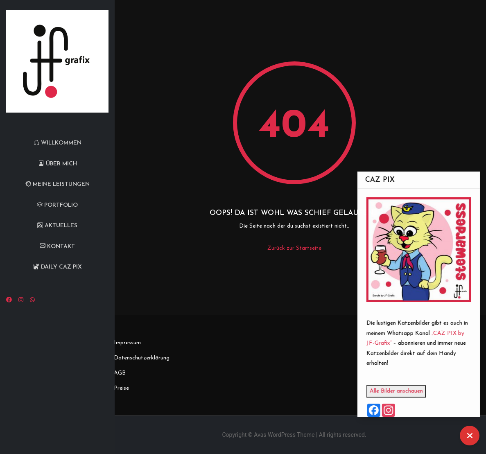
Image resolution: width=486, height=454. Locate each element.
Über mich (57, 164)
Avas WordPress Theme (284, 434)
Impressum (127, 343)
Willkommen (57, 143)
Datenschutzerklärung (142, 358)
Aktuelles (57, 226)
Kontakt (57, 247)
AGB (120, 373)
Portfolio (57, 205)
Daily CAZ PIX (57, 267)
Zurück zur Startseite (294, 248)
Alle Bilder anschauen (407, 391)
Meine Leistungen (57, 184)
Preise (121, 388)
